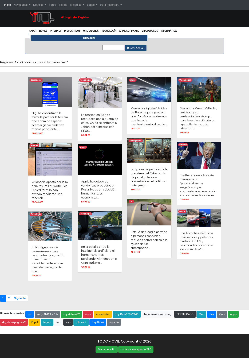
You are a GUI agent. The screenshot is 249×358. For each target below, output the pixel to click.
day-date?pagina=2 (14, 322)
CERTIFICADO (184, 314)
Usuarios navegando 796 (136, 349)
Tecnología (108, 30)
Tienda (63, 4)
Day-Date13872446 (127, 314)
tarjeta (47, 322)
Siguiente (20, 298)
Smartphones (39, 30)
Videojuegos (150, 30)
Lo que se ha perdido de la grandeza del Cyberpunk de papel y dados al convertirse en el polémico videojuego (149, 177)
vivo (68, 322)
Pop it (34, 322)
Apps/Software (129, 30)
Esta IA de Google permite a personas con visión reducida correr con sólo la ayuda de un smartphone (149, 240)
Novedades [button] (21, 4)
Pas (211, 314)
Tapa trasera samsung (157, 314)
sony (88, 314)
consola (114, 322)
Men (201, 314)
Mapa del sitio (106, 349)
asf (30, 314)
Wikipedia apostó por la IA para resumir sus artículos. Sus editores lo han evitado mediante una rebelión (50, 190)
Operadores (91, 30)
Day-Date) (98, 322)
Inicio (8, 4)
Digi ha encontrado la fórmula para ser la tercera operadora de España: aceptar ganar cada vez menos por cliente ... (50, 121)
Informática (169, 30)
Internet (55, 30)
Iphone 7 (81, 322)
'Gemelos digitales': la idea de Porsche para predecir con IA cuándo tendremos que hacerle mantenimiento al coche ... (149, 116)
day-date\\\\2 (71, 314)
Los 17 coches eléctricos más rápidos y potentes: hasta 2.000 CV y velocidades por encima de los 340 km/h (197, 241)
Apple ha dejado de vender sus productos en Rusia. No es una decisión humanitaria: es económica (98, 189)
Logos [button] (91, 4)
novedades (102, 314)
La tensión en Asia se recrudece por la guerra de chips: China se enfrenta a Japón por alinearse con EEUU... (99, 123)
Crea (222, 314)
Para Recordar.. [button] (110, 4)
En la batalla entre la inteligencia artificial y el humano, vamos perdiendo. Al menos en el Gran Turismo (99, 254)
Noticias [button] (38, 4)
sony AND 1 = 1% (47, 314)
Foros (52, 4)
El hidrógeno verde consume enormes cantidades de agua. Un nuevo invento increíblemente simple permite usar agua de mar (48, 259)
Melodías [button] (76, 4)
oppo (233, 314)
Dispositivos (72, 30)
